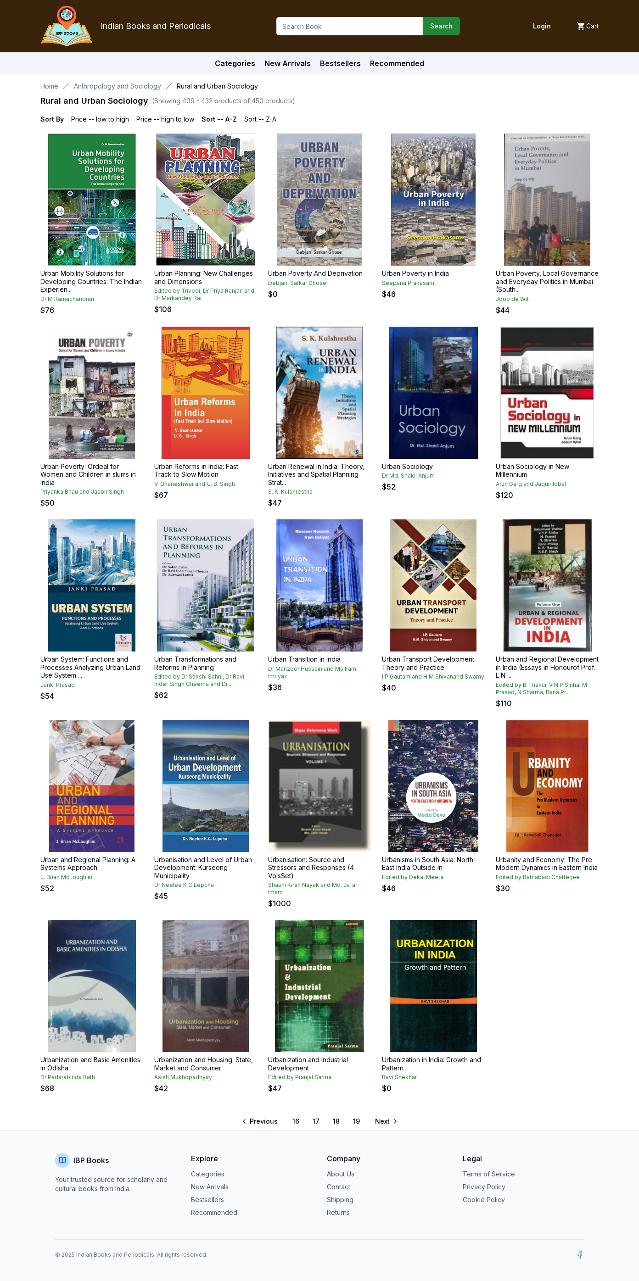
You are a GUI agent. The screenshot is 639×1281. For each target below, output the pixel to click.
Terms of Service (489, 1174)
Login (542, 26)
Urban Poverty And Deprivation (315, 273)
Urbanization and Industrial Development (308, 1064)
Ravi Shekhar (399, 1077)
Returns (338, 1212)
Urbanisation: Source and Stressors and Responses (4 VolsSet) (311, 868)
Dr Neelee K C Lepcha (184, 884)
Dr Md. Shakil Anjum (408, 475)
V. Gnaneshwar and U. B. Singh (194, 483)
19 (356, 1121)
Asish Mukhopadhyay (183, 1077)
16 (295, 1121)
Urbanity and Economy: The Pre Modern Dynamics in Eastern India (547, 864)
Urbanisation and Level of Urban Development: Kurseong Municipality (203, 868)
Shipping (340, 1199)
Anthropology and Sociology (117, 86)
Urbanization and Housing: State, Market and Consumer (203, 1064)
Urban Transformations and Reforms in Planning (195, 663)
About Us (340, 1174)
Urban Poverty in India (415, 273)
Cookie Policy (484, 1199)
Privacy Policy (484, 1187)
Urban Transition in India (304, 659)
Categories (235, 63)
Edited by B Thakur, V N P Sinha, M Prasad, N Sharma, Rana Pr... (541, 688)
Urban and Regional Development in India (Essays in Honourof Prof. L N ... (547, 667)
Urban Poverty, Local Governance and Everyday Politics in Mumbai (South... (547, 281)
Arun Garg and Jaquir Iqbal (531, 483)
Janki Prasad (57, 684)
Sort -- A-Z (219, 119)
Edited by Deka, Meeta (412, 877)
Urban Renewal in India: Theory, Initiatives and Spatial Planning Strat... (316, 474)
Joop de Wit (512, 298)
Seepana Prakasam (408, 282)
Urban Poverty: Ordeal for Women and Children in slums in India (88, 474)
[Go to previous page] (260, 1121)
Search (441, 26)
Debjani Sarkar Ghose (297, 282)
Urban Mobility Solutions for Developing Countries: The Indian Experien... (91, 281)
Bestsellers (207, 1199)
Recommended (214, 1212)
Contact (338, 1187)
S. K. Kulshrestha (290, 491)
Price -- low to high (100, 119)
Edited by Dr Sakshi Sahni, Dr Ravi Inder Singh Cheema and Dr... (199, 680)
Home (49, 86)
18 (336, 1121)
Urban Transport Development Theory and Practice (428, 663)
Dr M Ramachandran (67, 298)
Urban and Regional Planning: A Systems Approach (87, 864)
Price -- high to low (165, 119)
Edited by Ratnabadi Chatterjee (538, 877)
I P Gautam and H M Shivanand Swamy (433, 676)
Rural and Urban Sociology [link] (217, 86)
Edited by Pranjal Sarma (299, 1077)
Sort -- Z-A (260, 119)
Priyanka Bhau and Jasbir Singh (82, 491)
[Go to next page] (386, 1121)
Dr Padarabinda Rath (67, 1077)
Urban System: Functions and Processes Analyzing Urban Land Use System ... (90, 667)
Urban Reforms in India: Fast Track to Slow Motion (196, 470)
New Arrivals (210, 1187)
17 (316, 1121)
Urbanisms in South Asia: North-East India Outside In (429, 864)
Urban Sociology (407, 466)
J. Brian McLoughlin (66, 877)
